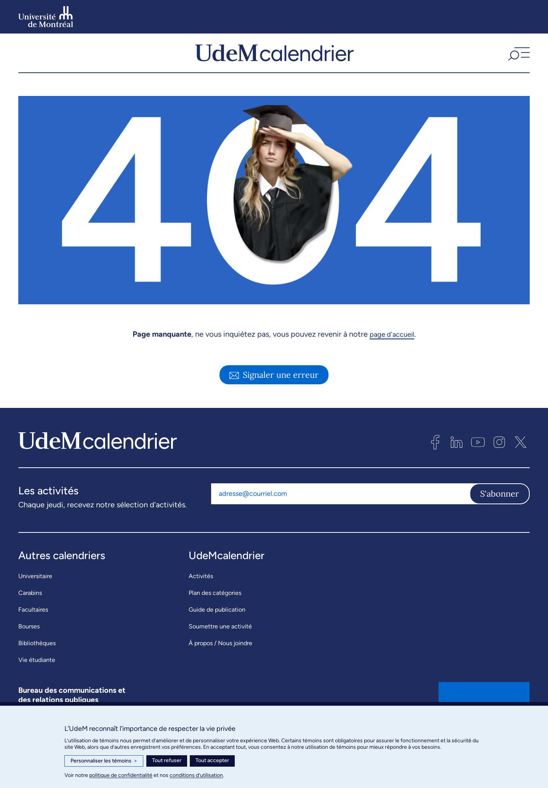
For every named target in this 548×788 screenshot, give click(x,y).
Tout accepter (212, 760)
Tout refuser (166, 760)
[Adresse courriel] (340, 509)
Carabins (30, 607)
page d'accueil (392, 348)
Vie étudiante (36, 674)
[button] (518, 60)
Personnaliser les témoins (104, 761)
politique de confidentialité (120, 775)
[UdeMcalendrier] (274, 60)
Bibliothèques (37, 658)
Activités (201, 591)
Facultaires (33, 624)
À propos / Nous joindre (220, 658)
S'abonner (499, 508)
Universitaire (35, 591)
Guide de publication (217, 624)
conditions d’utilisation (196, 775)
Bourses (29, 641)
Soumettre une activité (220, 641)
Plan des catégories (215, 607)
